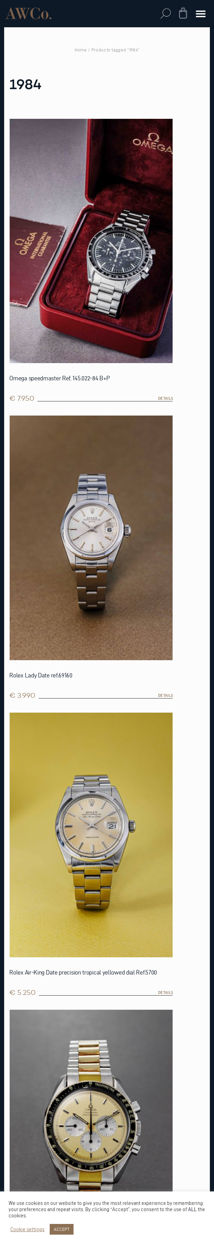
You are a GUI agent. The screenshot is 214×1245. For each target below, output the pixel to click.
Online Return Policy (35, 867)
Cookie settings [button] (27, 1229)
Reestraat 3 (21, 1098)
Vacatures (19, 966)
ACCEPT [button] (61, 1229)
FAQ (10, 944)
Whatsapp (18, 1131)
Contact (17, 955)
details (96, 303)
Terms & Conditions (32, 922)
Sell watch (20, 856)
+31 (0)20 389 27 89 (28, 1120)
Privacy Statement (30, 911)
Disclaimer (20, 933)
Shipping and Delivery (35, 977)
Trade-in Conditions (34, 889)
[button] (166, 14)
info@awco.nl (25, 1142)
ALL (192, 1209)
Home (81, 49)
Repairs (15, 878)
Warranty (19, 900)
